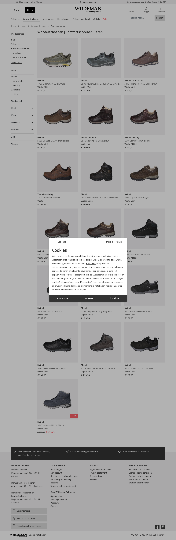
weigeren (89, 298)
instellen (114, 298)
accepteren (62, 298)
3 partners (91, 264)
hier (99, 282)
